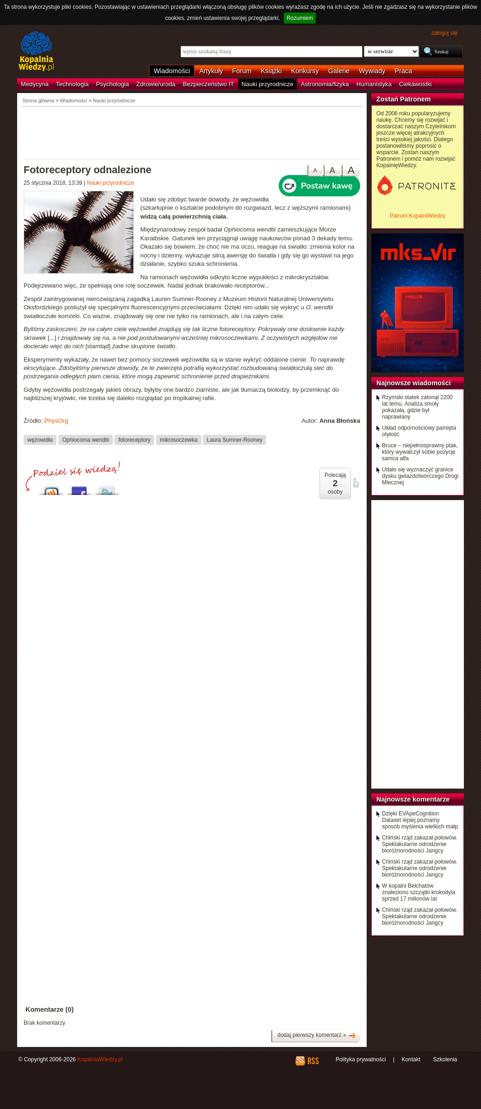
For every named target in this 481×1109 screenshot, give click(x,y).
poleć (355, 483)
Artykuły (211, 71)
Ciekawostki (415, 84)
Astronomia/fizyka (325, 84)
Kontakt (410, 1059)
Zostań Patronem (403, 99)
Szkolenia (445, 1059)
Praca (403, 71)
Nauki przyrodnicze (268, 84)
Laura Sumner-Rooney (234, 439)
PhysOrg (56, 420)
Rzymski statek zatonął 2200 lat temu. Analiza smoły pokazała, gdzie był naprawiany (417, 407)
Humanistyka (374, 84)
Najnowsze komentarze (413, 799)
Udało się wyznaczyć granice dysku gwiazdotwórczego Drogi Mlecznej (420, 476)
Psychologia (112, 84)
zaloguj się (444, 33)
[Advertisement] (192, 132)
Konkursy (305, 71)
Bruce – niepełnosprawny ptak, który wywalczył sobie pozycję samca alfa (420, 452)
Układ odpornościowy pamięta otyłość (419, 431)
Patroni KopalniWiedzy (418, 216)
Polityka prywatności (361, 1059)
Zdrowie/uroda (156, 84)
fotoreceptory (134, 439)
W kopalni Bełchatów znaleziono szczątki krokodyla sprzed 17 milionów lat (418, 892)
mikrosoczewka (178, 439)
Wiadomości (172, 71)
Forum (242, 71)
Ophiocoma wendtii (85, 439)
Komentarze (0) (49, 1009)
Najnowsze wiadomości (413, 383)
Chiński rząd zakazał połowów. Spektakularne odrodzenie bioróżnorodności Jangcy (419, 844)
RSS (312, 1060)
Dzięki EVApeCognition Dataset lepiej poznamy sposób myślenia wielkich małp (420, 820)
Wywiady (372, 71)
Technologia (72, 84)
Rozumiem (300, 18)
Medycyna (35, 84)
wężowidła (40, 439)
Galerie (339, 71)
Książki (271, 71)
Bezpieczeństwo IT (208, 84)
